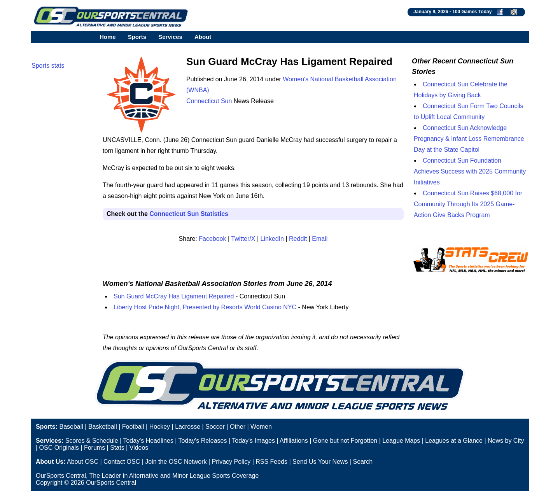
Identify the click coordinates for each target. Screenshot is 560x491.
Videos (139, 447)
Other (237, 426)
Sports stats (48, 65)
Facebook (212, 238)
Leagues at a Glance (454, 440)
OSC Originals (59, 447)
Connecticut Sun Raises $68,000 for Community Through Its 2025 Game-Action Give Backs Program (468, 204)
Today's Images (253, 440)
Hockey (159, 426)
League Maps (401, 440)
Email (319, 238)
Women (261, 426)
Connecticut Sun (209, 101)
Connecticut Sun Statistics (188, 213)
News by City (506, 440)
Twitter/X (243, 238)
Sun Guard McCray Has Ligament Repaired (174, 296)
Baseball (71, 426)
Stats (117, 447)
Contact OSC (121, 461)
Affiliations (294, 440)
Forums (94, 447)
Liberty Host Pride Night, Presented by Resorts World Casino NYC (205, 307)
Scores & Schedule (91, 440)
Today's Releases (202, 440)
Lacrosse (187, 426)
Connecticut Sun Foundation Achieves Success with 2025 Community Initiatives (470, 171)
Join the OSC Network (175, 461)
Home (108, 36)
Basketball (102, 426)
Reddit (298, 238)
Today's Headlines (148, 440)
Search (363, 461)
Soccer (215, 426)
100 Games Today (472, 11)
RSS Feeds (271, 461)
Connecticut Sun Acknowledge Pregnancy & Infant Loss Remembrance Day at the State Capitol (469, 139)
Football (133, 426)
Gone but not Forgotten (345, 440)
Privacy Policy (231, 461)
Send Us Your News (320, 461)
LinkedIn (272, 238)
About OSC (82, 461)
